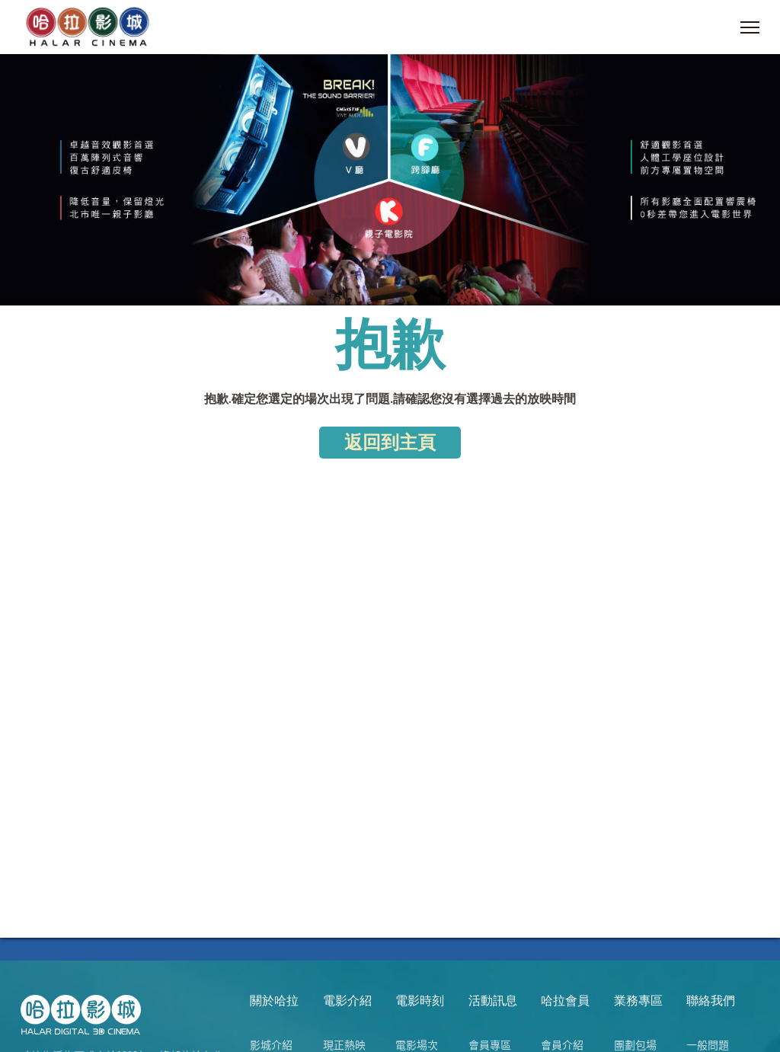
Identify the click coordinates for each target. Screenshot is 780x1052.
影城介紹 (271, 1044)
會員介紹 (562, 1044)
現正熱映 (344, 1044)
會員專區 (489, 1044)
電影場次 (416, 1044)
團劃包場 (635, 1044)
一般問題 (707, 1044)
